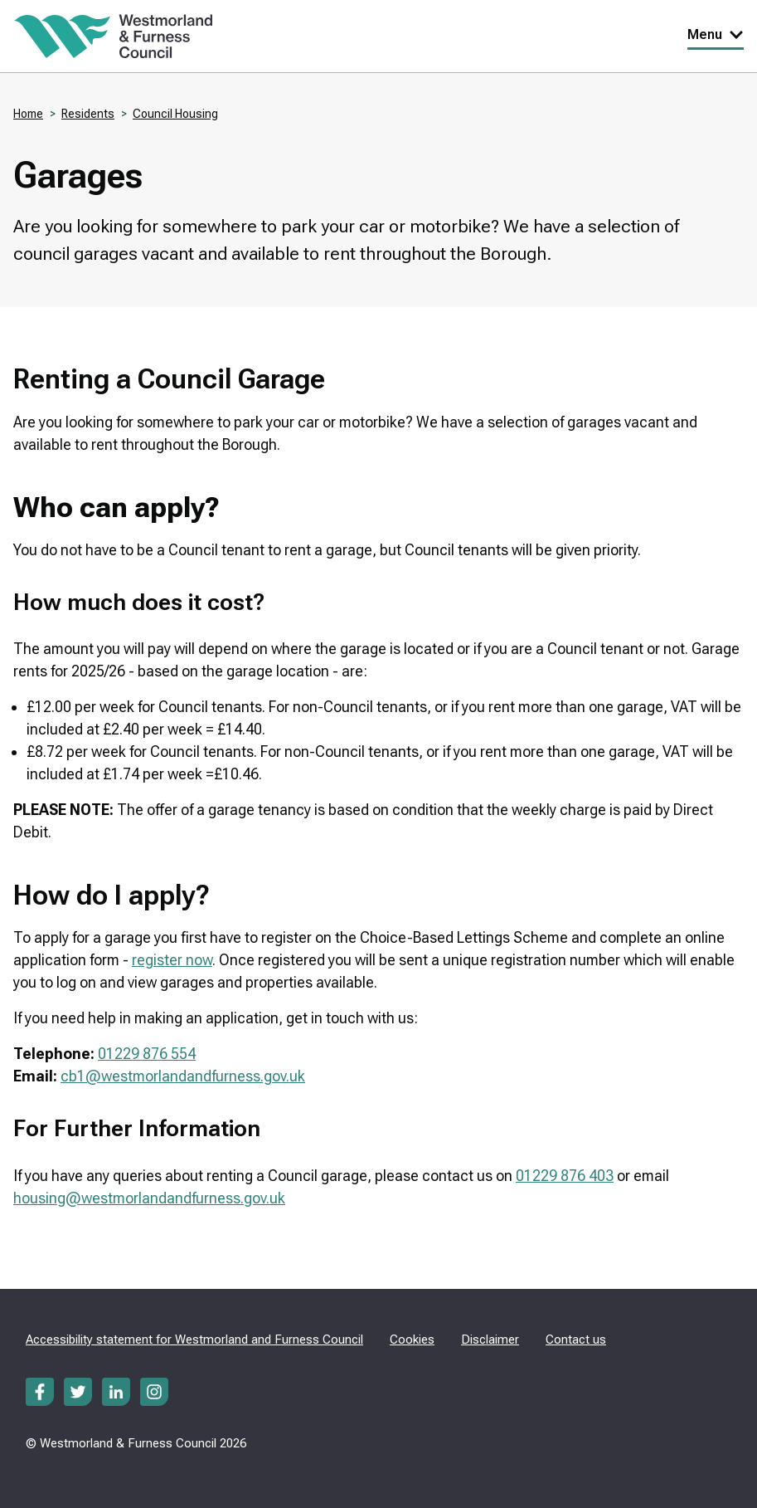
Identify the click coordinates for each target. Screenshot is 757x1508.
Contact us (576, 1339)
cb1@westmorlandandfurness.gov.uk (183, 1076)
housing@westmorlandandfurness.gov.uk (149, 1198)
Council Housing (175, 113)
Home (28, 113)
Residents (87, 113)
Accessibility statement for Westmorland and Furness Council (194, 1339)
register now (172, 960)
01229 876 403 (565, 1175)
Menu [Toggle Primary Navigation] (715, 34)
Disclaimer (490, 1339)
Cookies (412, 1339)
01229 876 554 (147, 1053)
